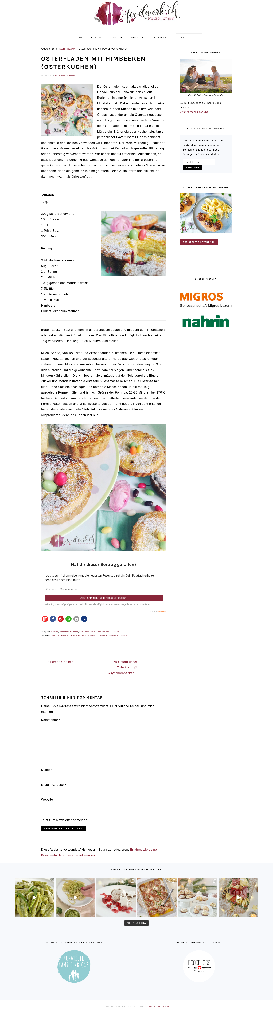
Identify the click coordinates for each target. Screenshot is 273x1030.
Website (47, 799)
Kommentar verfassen (65, 75)
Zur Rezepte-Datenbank (199, 242)
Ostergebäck (114, 635)
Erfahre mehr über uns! (194, 112)
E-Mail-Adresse (53, 784)
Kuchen (91, 635)
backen (55, 635)
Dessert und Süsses (69, 632)
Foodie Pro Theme (159, 1006)
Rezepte (116, 632)
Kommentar (50, 720)
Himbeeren (81, 635)
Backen (54, 632)
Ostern (124, 635)
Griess (72, 635)
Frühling (64, 635)
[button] (45, 619)
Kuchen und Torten (103, 632)
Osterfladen (101, 635)
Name (46, 770)
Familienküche (86, 632)
